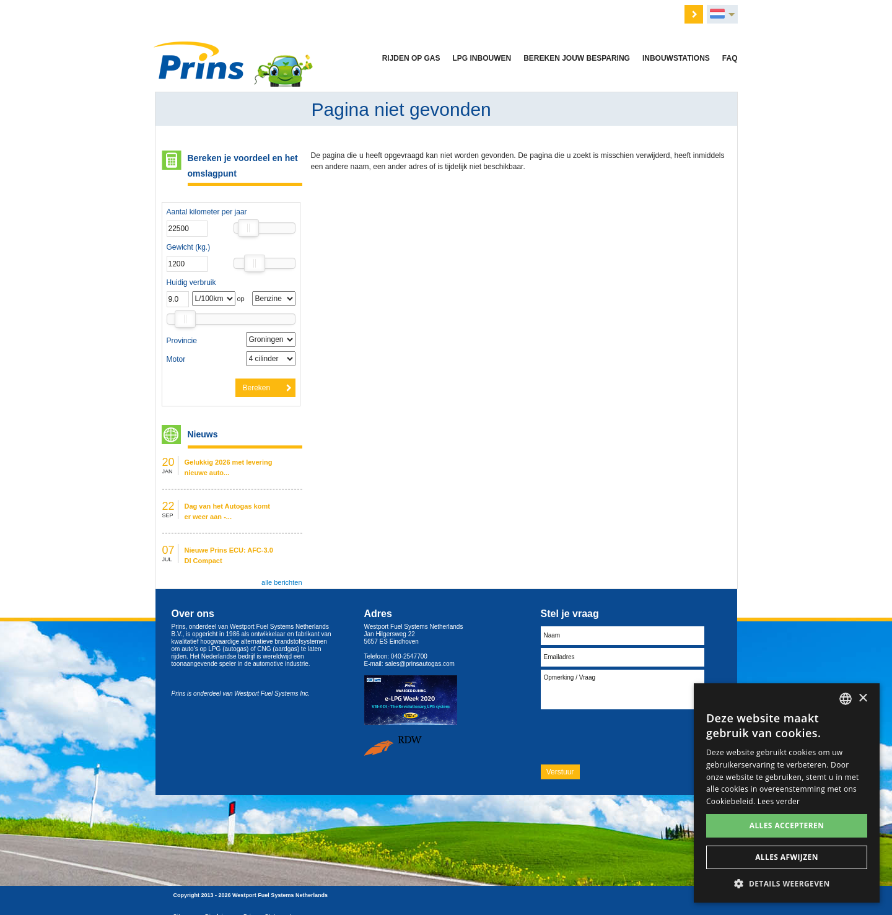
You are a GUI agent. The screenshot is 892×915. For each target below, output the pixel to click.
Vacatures (412, 13)
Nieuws (498, 13)
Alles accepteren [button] (787, 825)
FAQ (730, 58)
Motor (176, 359)
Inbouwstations (676, 58)
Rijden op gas (411, 58)
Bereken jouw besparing (576, 58)
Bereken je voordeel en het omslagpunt (243, 165)
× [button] (862, 698)
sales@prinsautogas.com (419, 663)
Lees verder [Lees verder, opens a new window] (779, 801)
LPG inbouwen (481, 58)
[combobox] (845, 699)
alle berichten (281, 582)
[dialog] (787, 793)
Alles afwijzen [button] (786, 857)
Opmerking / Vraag (622, 689)
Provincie (182, 340)
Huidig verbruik (191, 282)
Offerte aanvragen (353, 13)
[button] (786, 883)
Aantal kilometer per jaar (207, 212)
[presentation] (635, 736)
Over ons (458, 13)
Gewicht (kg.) (189, 247)
